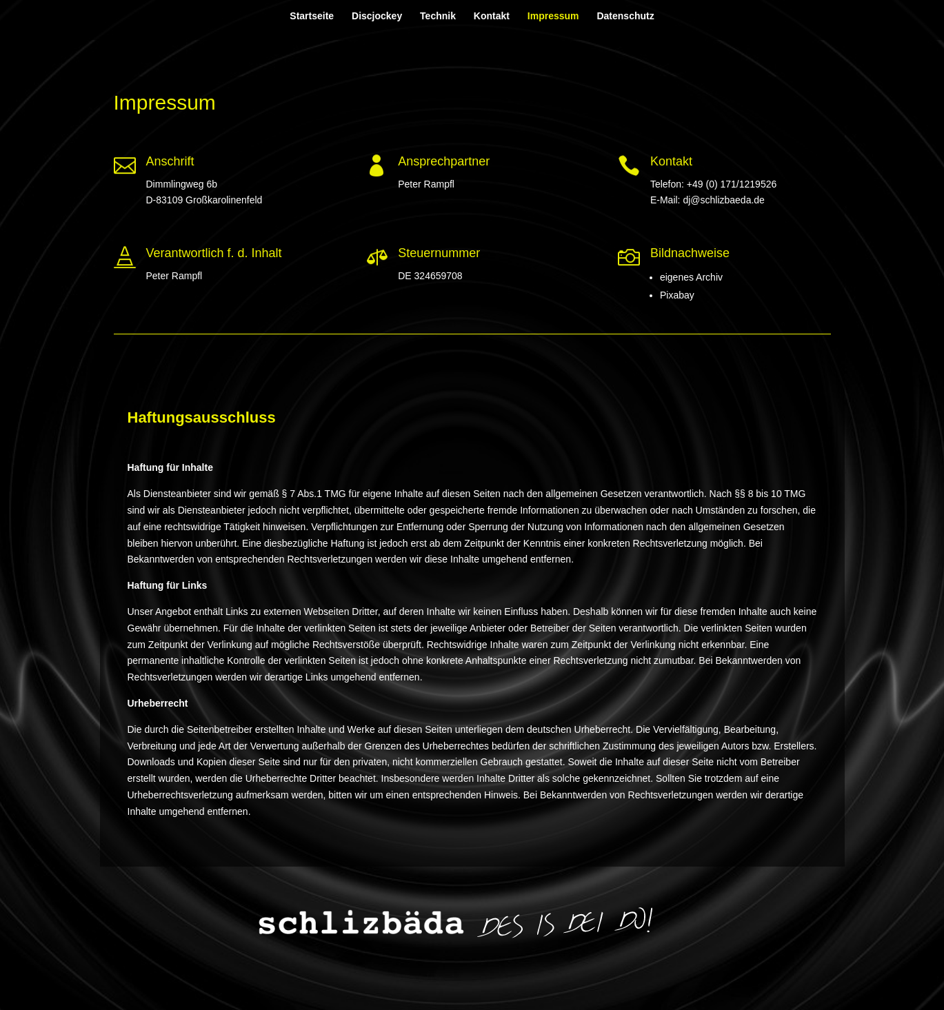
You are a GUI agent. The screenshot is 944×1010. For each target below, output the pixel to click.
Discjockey (377, 16)
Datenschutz (625, 16)
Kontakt (492, 16)
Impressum (553, 16)
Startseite (312, 16)
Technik (438, 16)
